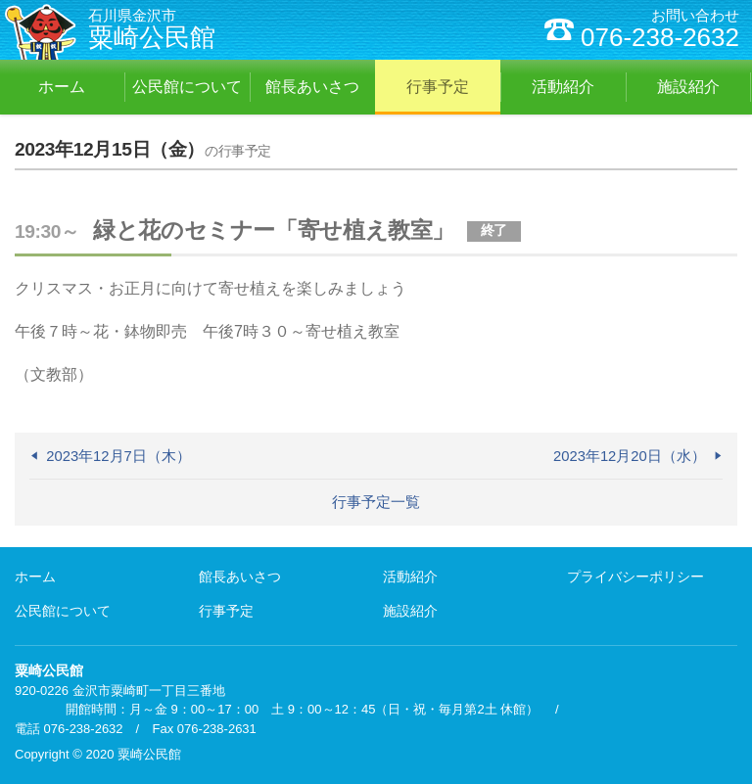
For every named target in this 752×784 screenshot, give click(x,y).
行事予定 (226, 611)
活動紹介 (410, 576)
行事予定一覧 (376, 502)
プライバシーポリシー (635, 576)
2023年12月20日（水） (629, 456)
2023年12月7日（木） (118, 456)
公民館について (63, 611)
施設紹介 (410, 611)
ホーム (35, 576)
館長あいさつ (240, 576)
